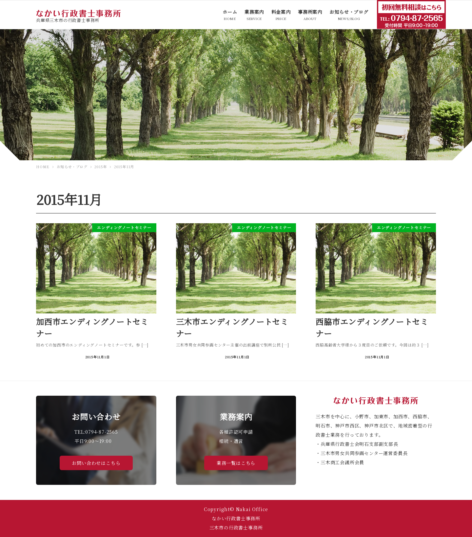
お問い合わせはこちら (96, 463)
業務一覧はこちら (236, 463)
